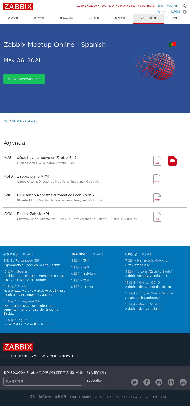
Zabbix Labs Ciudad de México (148, 287)
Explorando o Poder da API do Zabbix (31, 265)
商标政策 (61, 397)
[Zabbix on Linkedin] (171, 382)
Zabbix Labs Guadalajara (143, 309)
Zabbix (18, 6)
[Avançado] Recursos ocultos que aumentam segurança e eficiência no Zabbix (30, 310)
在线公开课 (11, 254)
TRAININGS (80, 254)
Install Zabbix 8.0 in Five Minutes (28, 324)
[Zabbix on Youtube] (183, 382)
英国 (86, 260)
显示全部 (28, 254)
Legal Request (81, 397)
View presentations (24, 79)
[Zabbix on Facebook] (146, 382)
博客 (160, 6)
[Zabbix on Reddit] (158, 382)
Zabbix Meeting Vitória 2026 (146, 276)
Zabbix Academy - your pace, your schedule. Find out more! (116, 6)
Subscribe (94, 381)
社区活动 (30, 121)
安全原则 (30, 397)
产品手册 (172, 6)
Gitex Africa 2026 (138, 265)
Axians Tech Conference (143, 298)
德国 (86, 280)
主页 (6, 121)
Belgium (89, 274)
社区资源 (17, 121)
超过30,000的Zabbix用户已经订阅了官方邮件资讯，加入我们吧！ (55, 373)
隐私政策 (45, 397)
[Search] (184, 6)
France (88, 287)
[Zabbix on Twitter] (134, 382)
